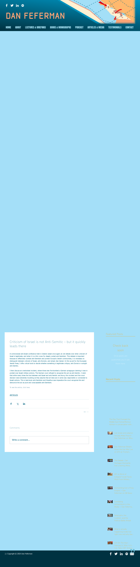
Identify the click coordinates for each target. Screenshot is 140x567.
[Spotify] (23, 5)
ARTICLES (14, 395)
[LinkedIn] (17, 5)
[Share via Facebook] (11, 404)
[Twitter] (12, 5)
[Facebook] (7, 5)
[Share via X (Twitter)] (17, 404)
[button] (18, 27)
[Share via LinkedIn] (24, 404)
